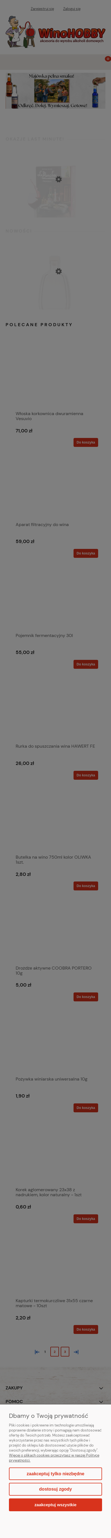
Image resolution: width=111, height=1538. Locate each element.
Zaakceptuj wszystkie (55, 1504)
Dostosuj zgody (55, 1489)
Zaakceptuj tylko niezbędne (55, 1473)
